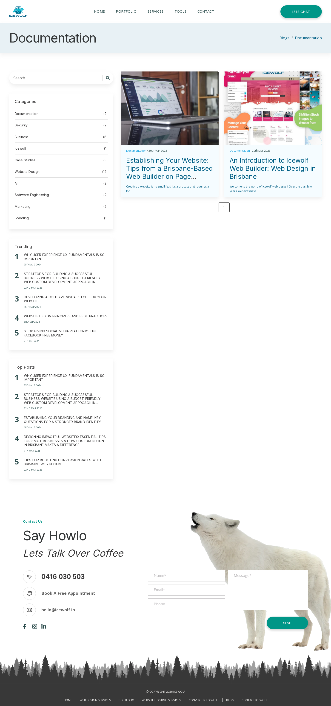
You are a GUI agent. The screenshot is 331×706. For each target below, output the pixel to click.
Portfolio (126, 11)
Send (287, 623)
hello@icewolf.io (58, 609)
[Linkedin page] (43, 628)
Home (99, 11)
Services (155, 11)
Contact (205, 11)
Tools (180, 11)
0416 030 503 (63, 577)
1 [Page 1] (224, 207)
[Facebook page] (24, 628)
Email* (159, 589)
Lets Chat (301, 11)
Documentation (136, 151)
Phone (159, 603)
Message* (242, 575)
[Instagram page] (34, 628)
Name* (160, 575)
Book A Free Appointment (68, 593)
